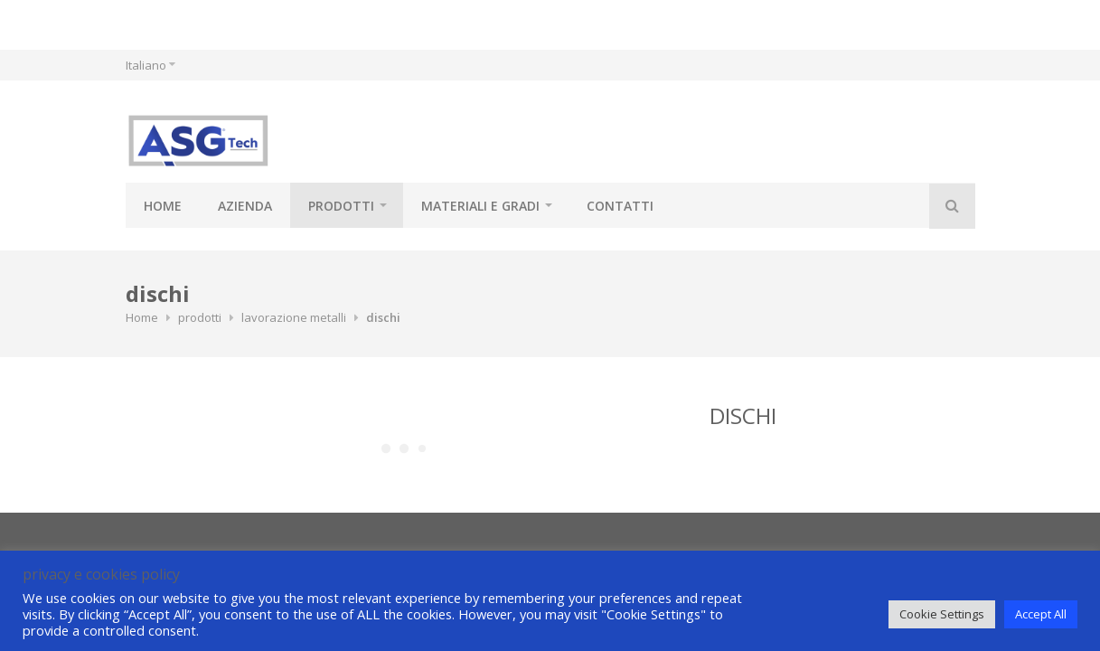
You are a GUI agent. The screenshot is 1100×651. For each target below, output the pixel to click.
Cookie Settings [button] (941, 614)
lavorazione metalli (293, 317)
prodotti (341, 205)
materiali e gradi (480, 205)
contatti (620, 205)
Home (163, 205)
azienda (245, 205)
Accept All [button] (1041, 614)
